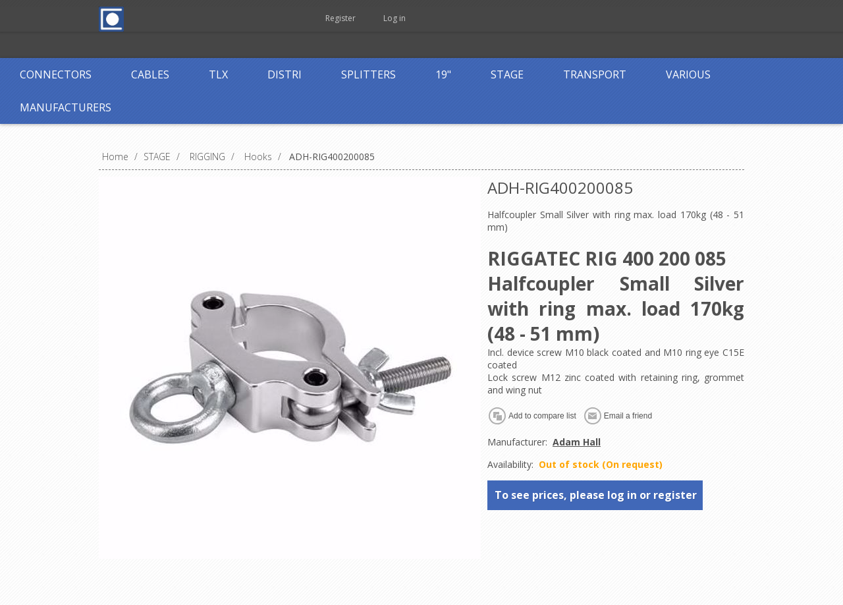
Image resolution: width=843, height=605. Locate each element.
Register (340, 18)
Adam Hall (577, 442)
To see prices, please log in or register (596, 495)
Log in (394, 18)
